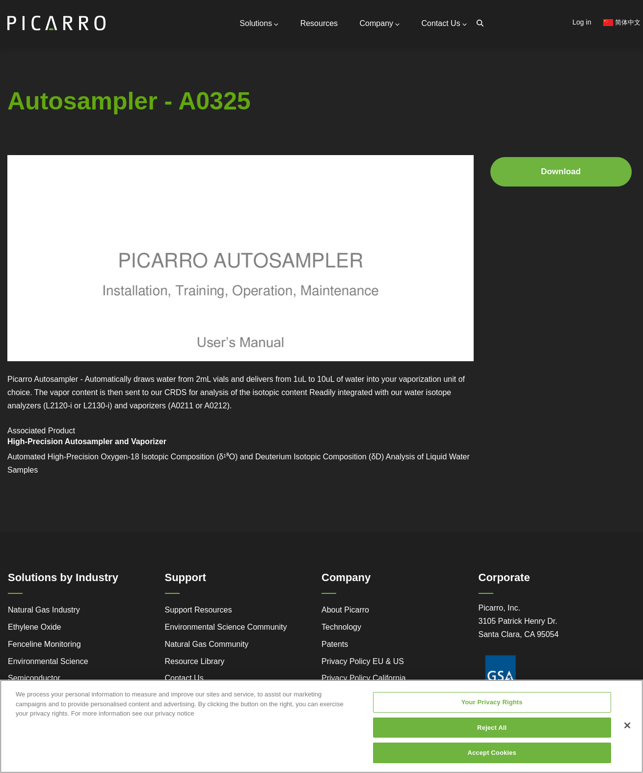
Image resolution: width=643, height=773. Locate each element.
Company (380, 23)
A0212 (215, 405)
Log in (581, 22)
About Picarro (345, 610)
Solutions (259, 23)
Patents (335, 644)
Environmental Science (48, 661)
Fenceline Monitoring (44, 644)
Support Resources (198, 610)
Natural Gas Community (207, 644)
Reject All (492, 727)
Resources (319, 23)
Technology (341, 627)
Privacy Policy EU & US (363, 661)
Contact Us (444, 23)
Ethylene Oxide (34, 627)
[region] (321, 726)
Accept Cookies (491, 752)
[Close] (627, 725)
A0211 (182, 405)
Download (561, 171)
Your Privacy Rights (492, 702)
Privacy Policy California (364, 678)
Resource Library (195, 661)
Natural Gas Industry (44, 610)
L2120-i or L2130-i (77, 405)
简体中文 (622, 22)
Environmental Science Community (226, 627)
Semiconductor (34, 678)
